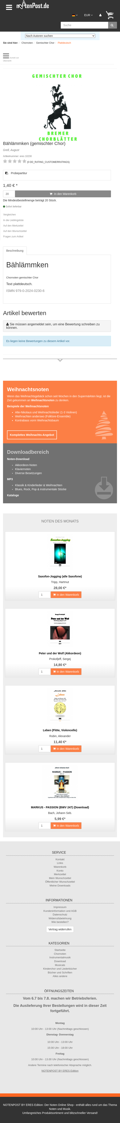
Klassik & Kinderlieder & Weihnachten (38, 485)
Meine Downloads (60, 885)
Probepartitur (16, 173)
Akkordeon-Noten (26, 465)
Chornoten (60, 953)
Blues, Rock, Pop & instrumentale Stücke (40, 489)
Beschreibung (15, 250)
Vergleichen (9, 214)
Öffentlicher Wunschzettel (60, 881)
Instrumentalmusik (60, 957)
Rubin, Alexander (60, 736)
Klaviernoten (23, 469)
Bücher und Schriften (60, 972)
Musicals (60, 965)
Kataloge (13, 495)
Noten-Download (18, 459)
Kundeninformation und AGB (60, 910)
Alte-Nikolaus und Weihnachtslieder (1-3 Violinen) (46, 412)
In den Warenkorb (63, 193)
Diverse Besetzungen (28, 473)
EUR (88, 15)
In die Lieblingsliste (13, 220)
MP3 (10, 479)
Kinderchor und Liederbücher (60, 968)
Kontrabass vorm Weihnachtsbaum (37, 420)
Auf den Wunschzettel (15, 231)
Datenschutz (60, 914)
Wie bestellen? (60, 921)
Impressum (59, 907)
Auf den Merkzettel (13, 225)
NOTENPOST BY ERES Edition (60, 1070)
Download (60, 961)
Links (60, 862)
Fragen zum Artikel (13, 236)
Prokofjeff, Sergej (60, 659)
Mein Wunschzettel (60, 878)
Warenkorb (60, 866)
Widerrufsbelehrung (60, 918)
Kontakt (59, 859)
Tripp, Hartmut (60, 582)
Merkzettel (60, 874)
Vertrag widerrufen (59, 929)
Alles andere (60, 976)
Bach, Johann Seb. (60, 813)
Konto (60, 870)
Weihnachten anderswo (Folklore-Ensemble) (43, 416)
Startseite (60, 949)
